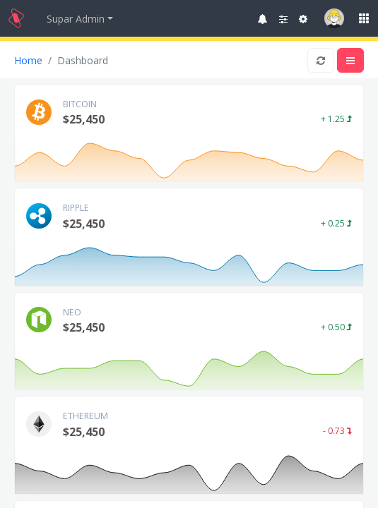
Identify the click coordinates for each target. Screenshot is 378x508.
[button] (263, 18)
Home (28, 60)
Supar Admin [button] (76, 18)
